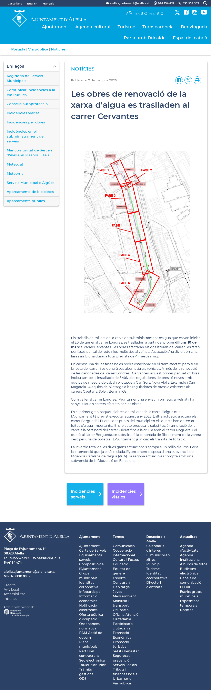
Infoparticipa (90, 592)
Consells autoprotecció (27, 104)
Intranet (10, 599)
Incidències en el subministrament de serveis (25, 136)
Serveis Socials (125, 665)
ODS (83, 679)
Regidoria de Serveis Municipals (25, 78)
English (32, 3)
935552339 (18, 558)
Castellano (15, 3)
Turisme (126, 26)
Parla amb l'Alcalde (145, 37)
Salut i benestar (126, 651)
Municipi (153, 564)
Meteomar (16, 173)
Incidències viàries (23, 113)
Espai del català (190, 37)
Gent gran (121, 583)
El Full (185, 587)
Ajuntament (55, 26)
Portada (18, 49)
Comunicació (124, 546)
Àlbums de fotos (193, 564)
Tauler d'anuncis (92, 665)
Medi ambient (124, 596)
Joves (117, 592)
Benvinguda (194, 26)
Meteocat (15, 164)
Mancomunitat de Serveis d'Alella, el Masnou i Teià (29, 152)
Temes (118, 537)
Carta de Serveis (92, 550)
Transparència (158, 26)
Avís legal (11, 589)
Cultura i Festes (126, 560)
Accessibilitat (14, 594)
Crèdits (10, 585)
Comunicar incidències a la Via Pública (31, 92)
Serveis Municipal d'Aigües (30, 183)
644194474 (13, 562)
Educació (120, 564)
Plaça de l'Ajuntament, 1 (24, 549)
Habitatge (121, 587)
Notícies (58, 49)
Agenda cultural (92, 26)
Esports (119, 578)
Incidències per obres (26, 122)
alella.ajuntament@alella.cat (28, 572)
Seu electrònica (92, 660)
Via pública (38, 49)
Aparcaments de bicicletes (30, 192)
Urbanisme (122, 679)
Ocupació (121, 610)
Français (48, 3)
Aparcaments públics (26, 201)
